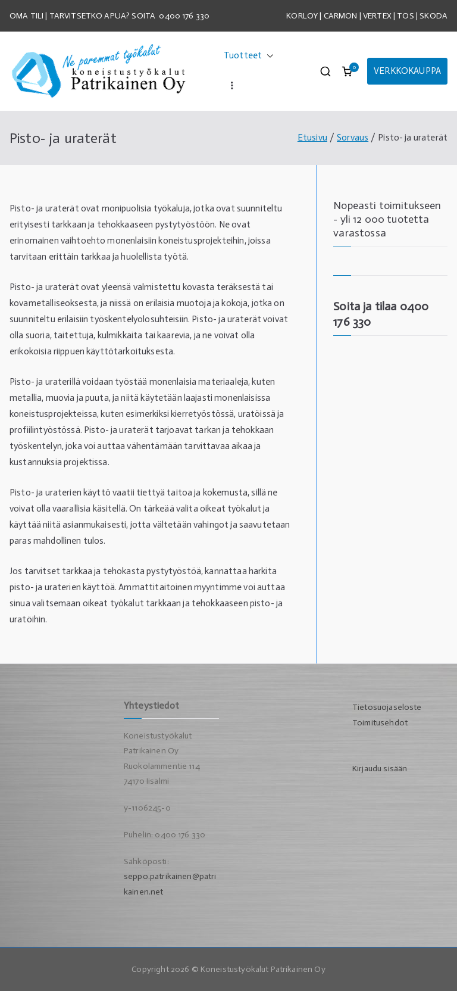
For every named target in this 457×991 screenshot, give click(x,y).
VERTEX (377, 16)
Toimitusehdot (380, 723)
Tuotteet (249, 56)
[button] (268, 56)
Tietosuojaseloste (387, 707)
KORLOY (302, 16)
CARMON (341, 16)
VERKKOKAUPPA (407, 71)
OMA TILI (27, 16)
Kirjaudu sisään (379, 768)
